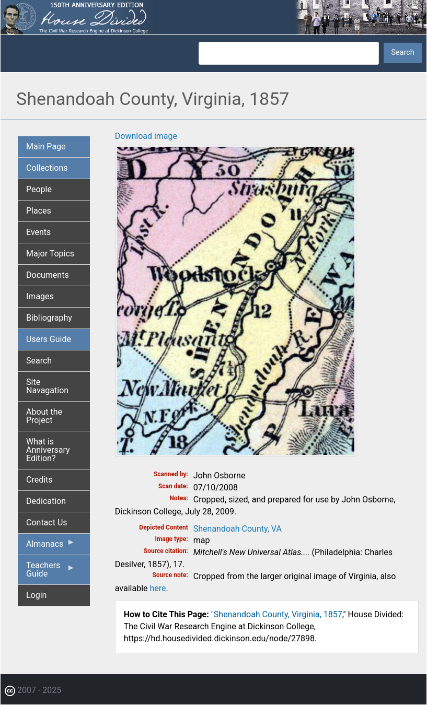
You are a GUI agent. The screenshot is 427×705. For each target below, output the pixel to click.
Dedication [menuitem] (46, 501)
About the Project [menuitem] (44, 416)
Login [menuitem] (36, 595)
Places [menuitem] (38, 211)
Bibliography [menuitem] (49, 318)
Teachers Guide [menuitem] (51, 572)
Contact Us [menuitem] (46, 522)
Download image (146, 136)
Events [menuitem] (38, 232)
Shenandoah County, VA (237, 529)
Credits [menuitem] (39, 480)
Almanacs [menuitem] (51, 546)
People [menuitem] (39, 189)
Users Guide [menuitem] (48, 339)
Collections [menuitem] (47, 168)
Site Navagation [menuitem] (47, 386)
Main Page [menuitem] (46, 146)
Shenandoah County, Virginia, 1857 (278, 614)
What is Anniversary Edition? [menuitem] (48, 450)
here (157, 588)
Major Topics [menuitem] (50, 253)
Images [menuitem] (40, 296)
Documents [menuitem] (47, 275)
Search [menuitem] (39, 361)
